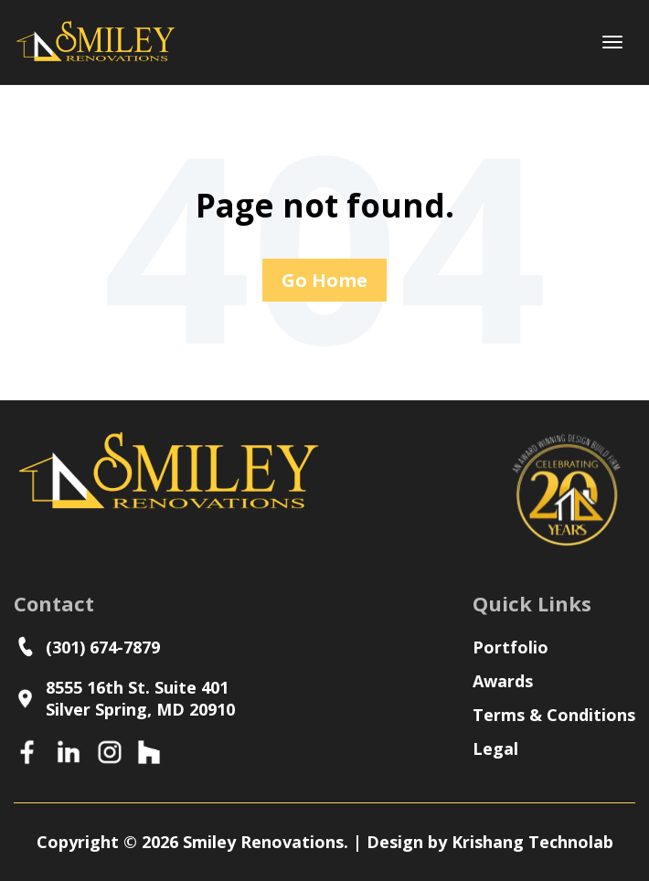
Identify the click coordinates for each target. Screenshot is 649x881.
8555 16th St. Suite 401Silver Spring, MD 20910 (124, 698)
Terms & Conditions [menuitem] (554, 715)
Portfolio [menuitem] (510, 647)
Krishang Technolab (532, 842)
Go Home (324, 280)
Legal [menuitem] (495, 748)
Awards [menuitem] (503, 681)
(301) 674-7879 (91, 646)
